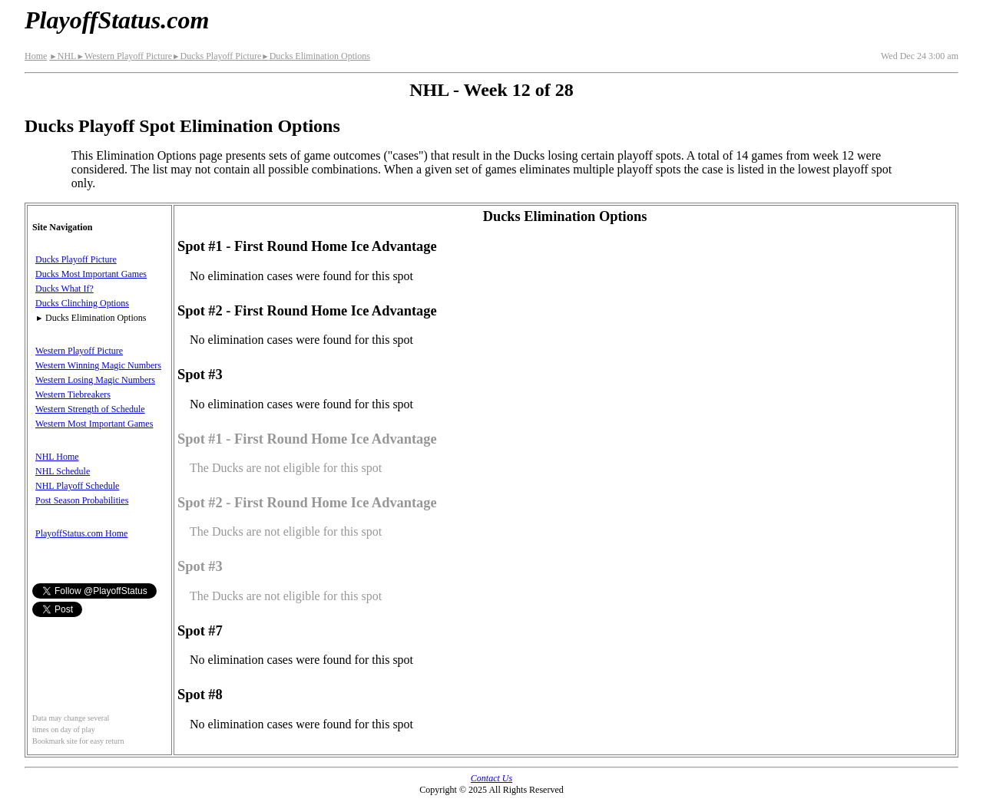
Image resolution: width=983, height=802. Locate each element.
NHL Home (57, 456)
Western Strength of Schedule (90, 409)
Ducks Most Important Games (91, 274)
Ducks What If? (64, 288)
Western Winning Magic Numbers (98, 365)
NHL (62, 56)
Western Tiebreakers (73, 394)
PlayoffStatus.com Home (81, 533)
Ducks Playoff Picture (216, 56)
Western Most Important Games (94, 423)
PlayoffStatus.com (117, 20)
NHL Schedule (62, 471)
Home (36, 56)
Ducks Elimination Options (315, 56)
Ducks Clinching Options (82, 303)
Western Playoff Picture (124, 56)
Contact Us (491, 778)
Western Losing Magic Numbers (95, 380)
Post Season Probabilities (81, 500)
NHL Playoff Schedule (77, 485)
